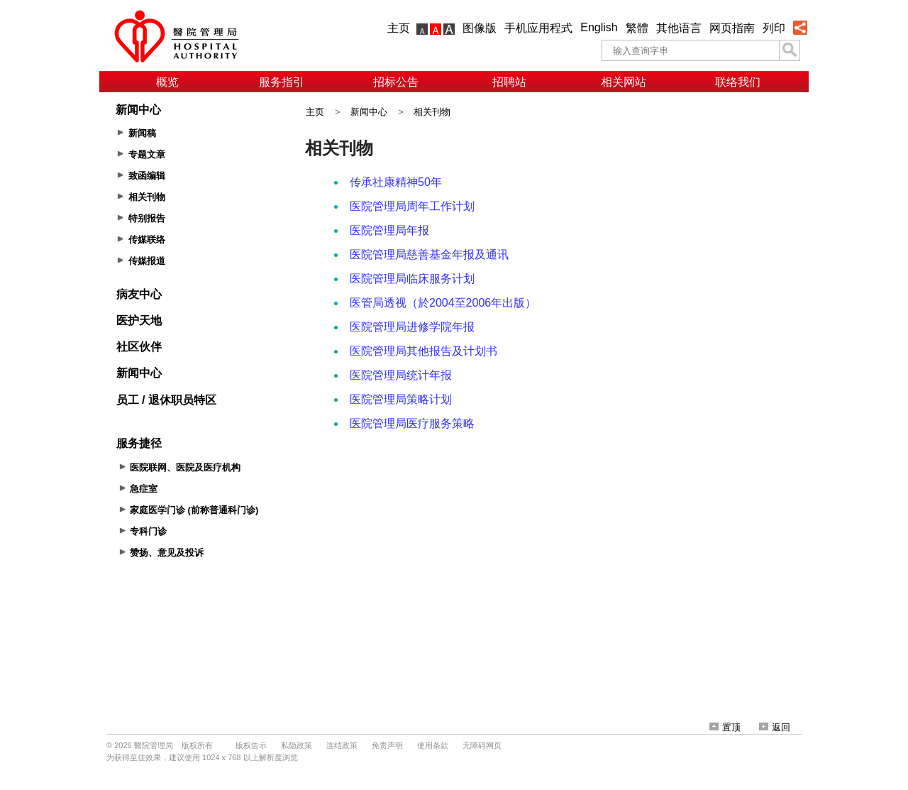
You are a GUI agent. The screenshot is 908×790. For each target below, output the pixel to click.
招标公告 (396, 82)
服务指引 (281, 82)
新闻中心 (368, 111)
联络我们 (737, 82)
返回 (774, 727)
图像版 (480, 28)
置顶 (725, 727)
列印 (774, 28)
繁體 (637, 28)
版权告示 (251, 745)
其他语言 (679, 28)
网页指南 (732, 28)
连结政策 (342, 745)
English (598, 27)
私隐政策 (296, 745)
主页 (398, 28)
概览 (167, 82)
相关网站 (623, 82)
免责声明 (387, 745)
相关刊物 (432, 111)
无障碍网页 (482, 745)
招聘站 (509, 82)
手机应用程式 (538, 28)
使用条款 (432, 745)
